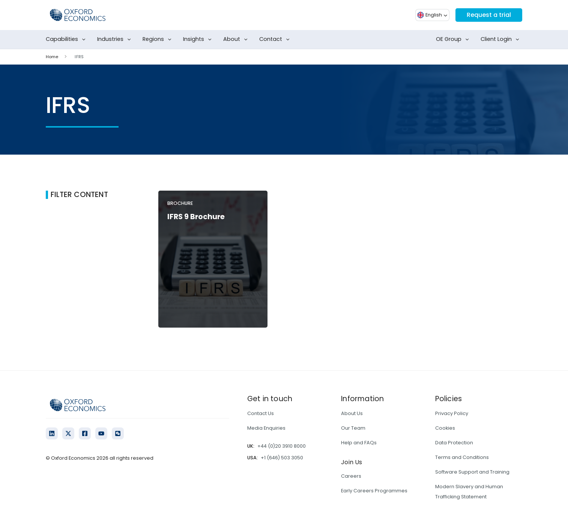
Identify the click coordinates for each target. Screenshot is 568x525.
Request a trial (489, 15)
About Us (352, 413)
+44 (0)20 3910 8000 (281, 446)
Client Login (501, 39)
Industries (115, 39)
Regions (158, 39)
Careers (351, 476)
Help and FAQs (359, 442)
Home (52, 57)
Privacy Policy (451, 413)
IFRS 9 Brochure (196, 217)
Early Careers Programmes (374, 490)
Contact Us (260, 413)
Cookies (445, 428)
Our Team (353, 428)
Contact (276, 39)
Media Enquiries (266, 428)
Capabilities (67, 39)
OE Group (454, 39)
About (237, 39)
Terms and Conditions (462, 457)
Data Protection (454, 442)
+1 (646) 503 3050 (282, 457)
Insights (199, 39)
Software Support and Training (472, 472)
